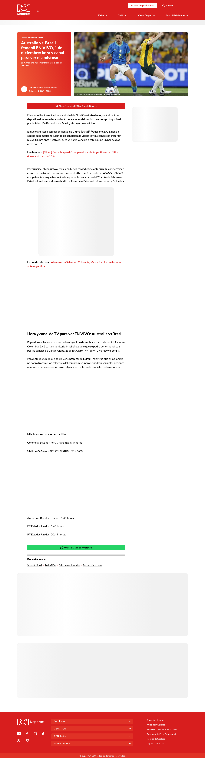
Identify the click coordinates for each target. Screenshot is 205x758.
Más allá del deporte (177, 15)
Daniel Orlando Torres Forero (42, 87)
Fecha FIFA (50, 564)
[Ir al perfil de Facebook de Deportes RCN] (27, 733)
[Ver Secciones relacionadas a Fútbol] (106, 15)
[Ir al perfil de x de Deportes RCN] (18, 740)
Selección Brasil (34, 564)
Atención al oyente (156, 719)
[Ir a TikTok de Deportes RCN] (43, 733)
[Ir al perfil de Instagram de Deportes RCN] (35, 733)
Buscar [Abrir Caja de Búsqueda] (167, 5)
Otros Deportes (146, 15)
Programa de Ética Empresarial (161, 733)
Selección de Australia (69, 564)
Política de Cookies (156, 738)
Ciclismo (122, 15)
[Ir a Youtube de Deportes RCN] (19, 733)
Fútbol (101, 15)
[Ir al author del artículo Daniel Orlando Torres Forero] (24, 89)
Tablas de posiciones (142, 5)
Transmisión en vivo (92, 564)
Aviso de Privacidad (156, 724)
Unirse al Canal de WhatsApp (76, 547)
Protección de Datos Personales (162, 729)
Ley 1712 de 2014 (155, 743)
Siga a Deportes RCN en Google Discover (76, 106)
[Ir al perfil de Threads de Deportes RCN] (27, 740)
